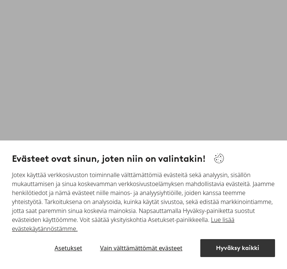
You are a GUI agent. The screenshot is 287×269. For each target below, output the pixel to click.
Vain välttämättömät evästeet (141, 248)
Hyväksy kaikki (237, 247)
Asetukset (68, 248)
